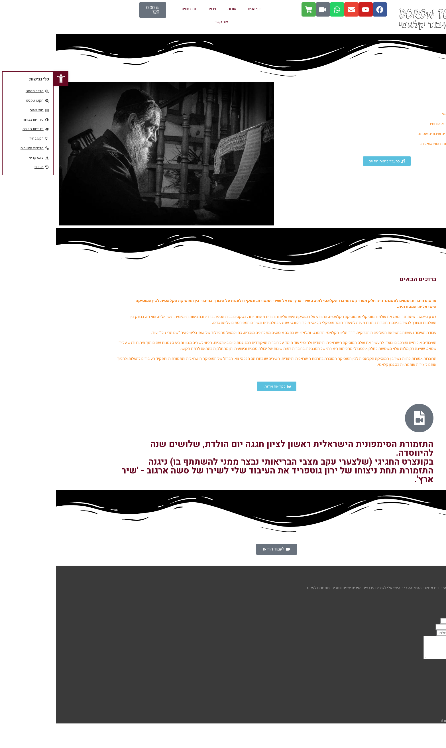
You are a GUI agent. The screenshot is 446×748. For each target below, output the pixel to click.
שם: (441, 620)
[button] (7, 78)
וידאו (158, 8)
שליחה (436, 668)
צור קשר (167, 21)
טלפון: (439, 632)
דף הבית (200, 8)
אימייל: (438, 626)
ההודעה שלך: (433, 661)
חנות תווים (136, 8)
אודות (178, 8)
